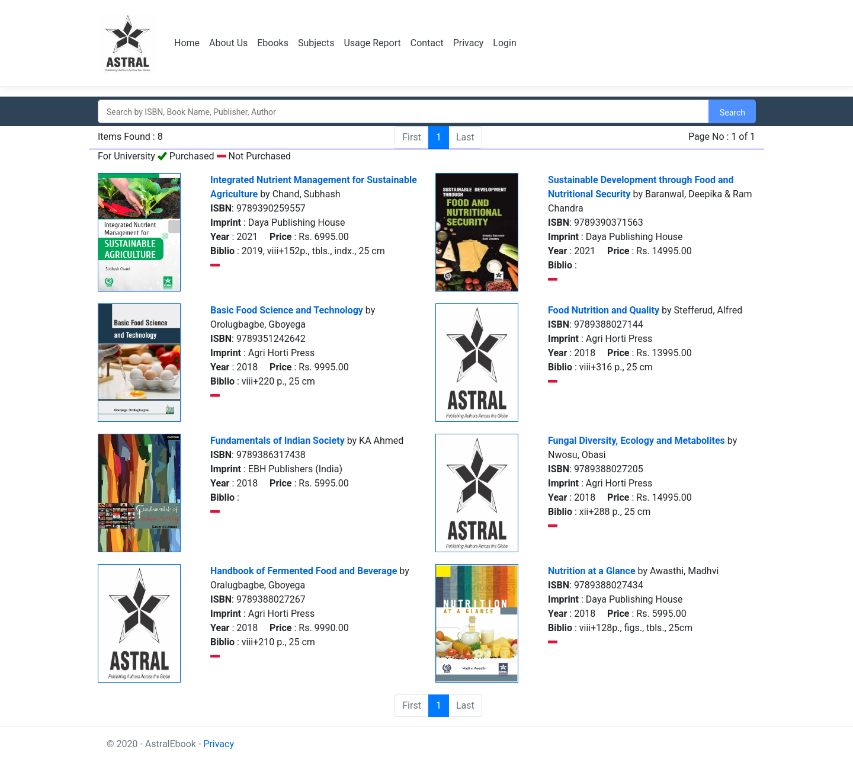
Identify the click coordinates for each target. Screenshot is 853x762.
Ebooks (272, 43)
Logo (129, 43)
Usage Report (372, 43)
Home (187, 43)
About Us (228, 43)
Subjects (316, 43)
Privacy (468, 43)
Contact (427, 43)
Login (504, 43)
